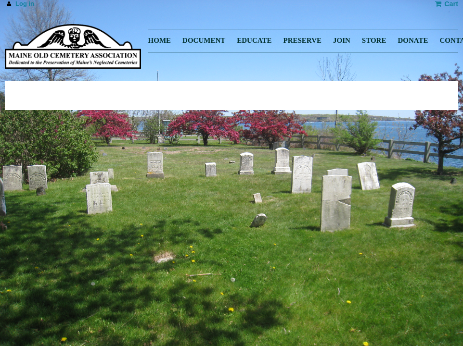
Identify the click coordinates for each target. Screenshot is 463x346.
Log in (24, 3)
